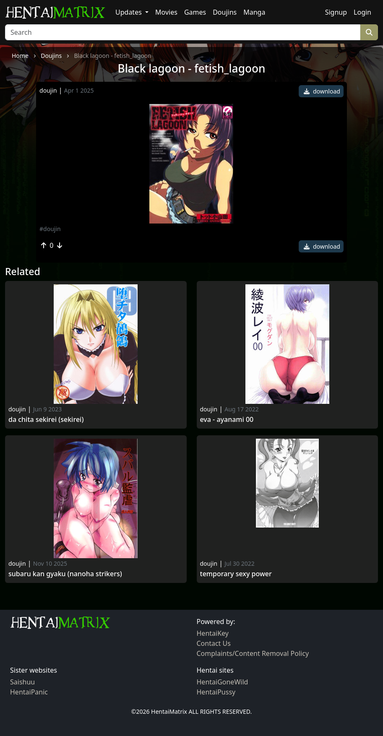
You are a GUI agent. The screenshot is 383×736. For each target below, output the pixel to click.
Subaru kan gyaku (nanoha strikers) (65, 574)
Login (362, 12)
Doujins (225, 12)
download (322, 91)
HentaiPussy (216, 692)
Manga (254, 12)
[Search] (182, 32)
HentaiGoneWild (222, 682)
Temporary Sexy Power (236, 574)
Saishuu (22, 682)
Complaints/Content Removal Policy (253, 653)
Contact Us (214, 643)
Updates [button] (129, 12)
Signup (336, 12)
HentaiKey (213, 633)
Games (195, 12)
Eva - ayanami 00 (227, 420)
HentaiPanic (29, 692)
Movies (166, 12)
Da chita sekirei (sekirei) (45, 420)
